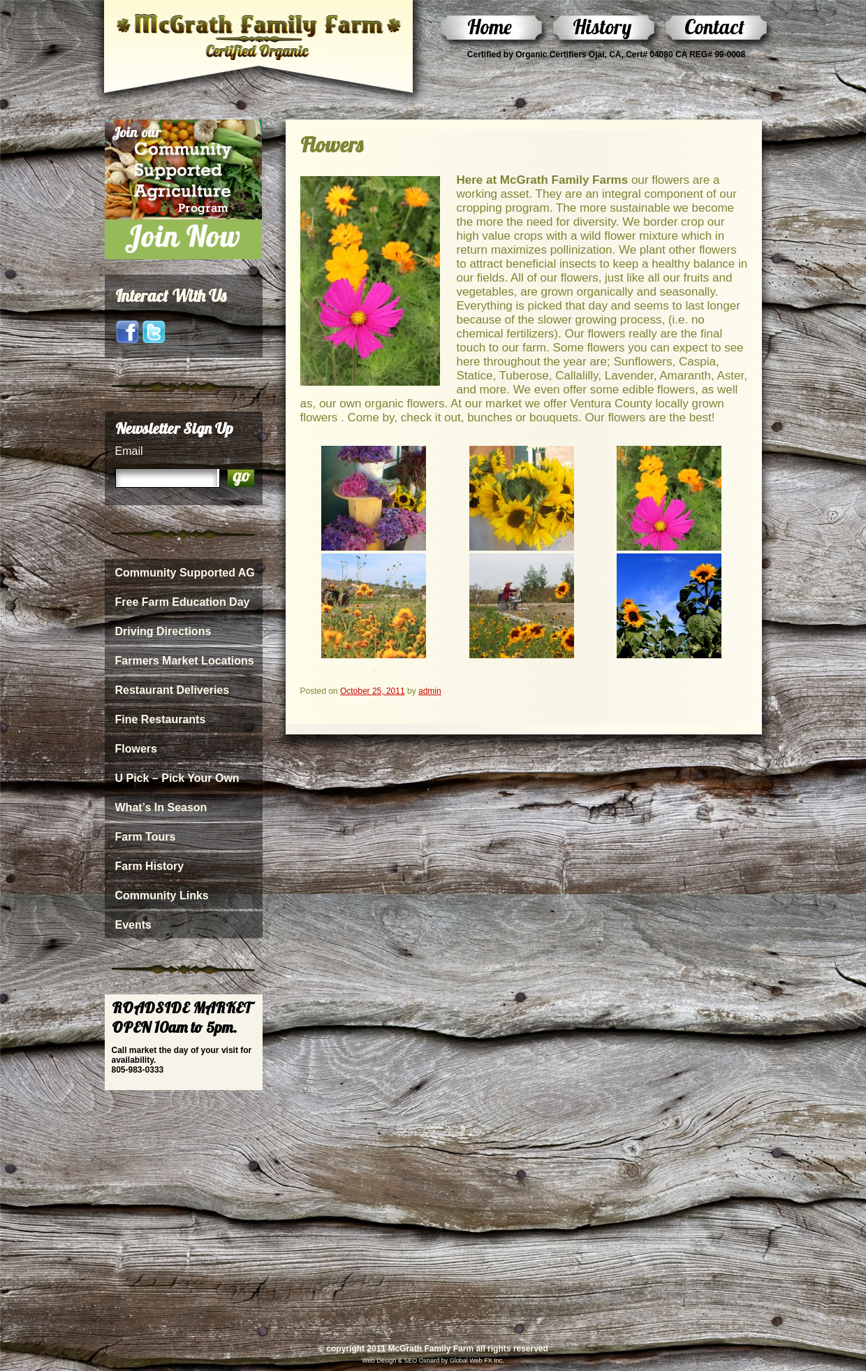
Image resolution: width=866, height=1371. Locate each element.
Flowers (136, 749)
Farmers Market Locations (184, 661)
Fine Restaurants (160, 719)
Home (489, 26)
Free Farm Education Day (182, 602)
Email (129, 451)
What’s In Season (161, 807)
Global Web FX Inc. (477, 1360)
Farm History (149, 866)
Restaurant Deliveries (172, 690)
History (602, 26)
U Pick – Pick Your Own (177, 778)
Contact (714, 26)
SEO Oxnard (421, 1360)
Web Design (379, 1360)
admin (429, 691)
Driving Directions (163, 631)
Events (133, 925)
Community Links (162, 895)
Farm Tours (145, 837)
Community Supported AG (185, 573)
